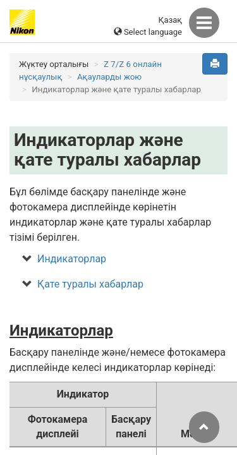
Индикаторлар (71, 259)
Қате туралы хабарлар (90, 284)
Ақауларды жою (109, 77)
